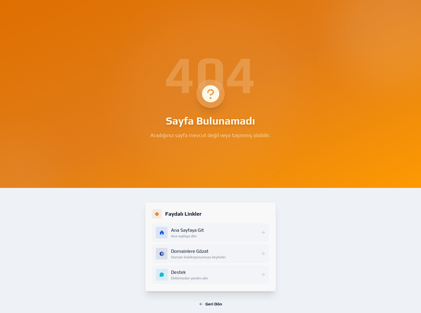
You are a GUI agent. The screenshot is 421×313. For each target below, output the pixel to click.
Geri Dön (210, 304)
